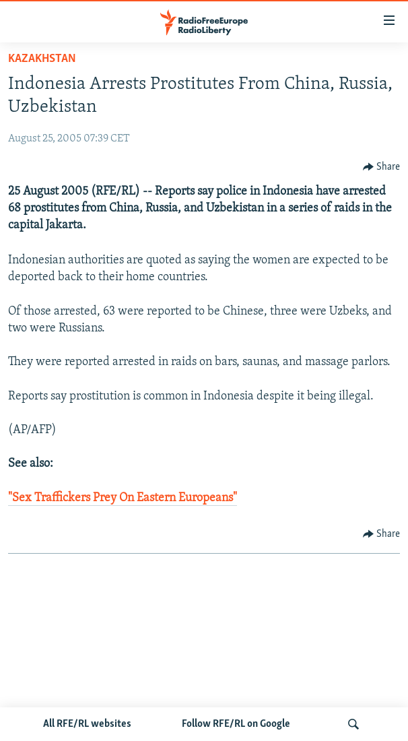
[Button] (382, 167)
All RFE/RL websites (87, 724)
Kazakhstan (42, 59)
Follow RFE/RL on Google (236, 724)
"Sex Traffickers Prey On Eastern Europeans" (122, 498)
